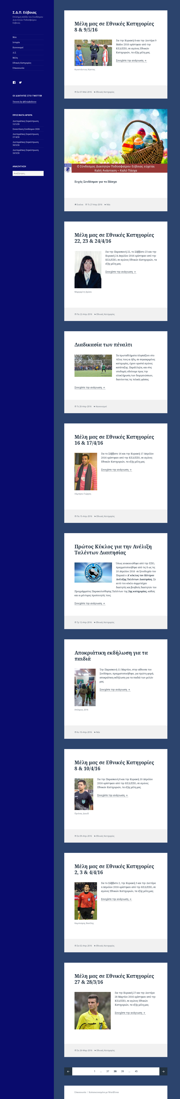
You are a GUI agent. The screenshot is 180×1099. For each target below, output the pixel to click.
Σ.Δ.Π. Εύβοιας (24, 12)
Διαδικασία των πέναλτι (103, 344)
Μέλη (15, 57)
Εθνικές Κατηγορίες (22, 62)
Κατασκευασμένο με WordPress (104, 1092)
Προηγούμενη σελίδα (68, 1071)
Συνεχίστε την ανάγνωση (131, 60)
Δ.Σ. (14, 52)
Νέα (14, 37)
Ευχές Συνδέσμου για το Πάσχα (95, 181)
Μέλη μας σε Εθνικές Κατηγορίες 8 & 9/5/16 (114, 26)
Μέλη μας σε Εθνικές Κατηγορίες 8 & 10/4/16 (114, 765)
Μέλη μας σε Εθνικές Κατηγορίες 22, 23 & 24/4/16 (114, 238)
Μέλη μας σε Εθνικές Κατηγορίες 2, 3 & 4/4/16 (114, 869)
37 (108, 1070)
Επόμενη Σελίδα (163, 1071)
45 (137, 1070)
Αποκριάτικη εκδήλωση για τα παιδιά (111, 655)
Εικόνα (80, 204)
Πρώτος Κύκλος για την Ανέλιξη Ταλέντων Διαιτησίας (113, 549)
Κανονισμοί (18, 47)
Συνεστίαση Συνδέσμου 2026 (26, 129)
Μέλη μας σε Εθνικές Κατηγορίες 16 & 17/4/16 (114, 439)
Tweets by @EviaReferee (24, 101)
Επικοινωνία (18, 68)
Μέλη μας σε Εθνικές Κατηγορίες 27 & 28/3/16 (114, 979)
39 (123, 1070)
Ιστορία (16, 42)
